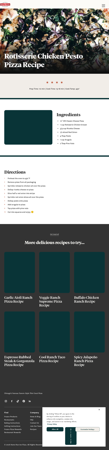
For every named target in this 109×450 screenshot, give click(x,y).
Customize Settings (87, 429)
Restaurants (9, 419)
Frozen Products (10, 416)
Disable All (70, 436)
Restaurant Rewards (12, 432)
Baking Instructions (12, 422)
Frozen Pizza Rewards (13, 429)
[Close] (99, 409)
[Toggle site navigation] (103, 5)
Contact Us (34, 422)
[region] (74, 427)
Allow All (55, 429)
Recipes (33, 429)
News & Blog (35, 416)
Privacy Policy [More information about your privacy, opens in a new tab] (52, 424)
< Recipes (7, 50)
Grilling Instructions (12, 426)
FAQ (31, 419)
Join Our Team (36, 426)
